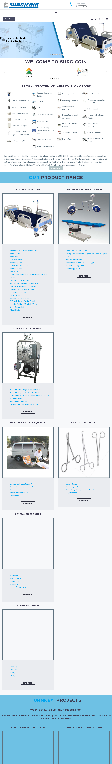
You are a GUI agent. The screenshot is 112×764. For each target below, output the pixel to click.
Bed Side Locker (16, 253)
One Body (13, 666)
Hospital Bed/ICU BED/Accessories (23, 250)
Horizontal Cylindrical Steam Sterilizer (25, 392)
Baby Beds (14, 256)
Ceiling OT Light (18, 141)
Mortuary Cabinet (28, 605)
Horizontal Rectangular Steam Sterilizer (26, 389)
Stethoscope (15, 581)
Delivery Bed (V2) (44, 108)
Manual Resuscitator (18, 587)
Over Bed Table (16, 259)
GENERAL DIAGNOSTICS (28, 514)
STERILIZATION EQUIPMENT (28, 328)
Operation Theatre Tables (76, 250)
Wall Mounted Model (74, 259)
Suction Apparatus (73, 268)
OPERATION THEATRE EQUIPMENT (84, 189)
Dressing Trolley (68, 94)
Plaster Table (15, 295)
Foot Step (14, 271)
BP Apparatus (15, 578)
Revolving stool (16, 262)
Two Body (13, 669)
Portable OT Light (19, 125)
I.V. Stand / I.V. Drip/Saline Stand (22, 301)
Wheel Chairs (15, 310)
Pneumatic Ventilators (19, 493)
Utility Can (14, 575)
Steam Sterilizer (18, 94)
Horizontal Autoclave (20, 100)
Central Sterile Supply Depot (84, 727)
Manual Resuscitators (18, 490)
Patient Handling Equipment (21, 487)
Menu (56, 12)
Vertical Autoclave (19, 107)
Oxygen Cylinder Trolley (19, 280)
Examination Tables (18, 292)
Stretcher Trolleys (69, 132)
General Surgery (72, 484)
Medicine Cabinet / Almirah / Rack (23, 304)
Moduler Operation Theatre (28, 727)
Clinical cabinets (94, 132)
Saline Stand (92, 109)
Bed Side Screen (16, 268)
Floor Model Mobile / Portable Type (80, 262)
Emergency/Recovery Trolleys (22, 289)
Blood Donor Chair (17, 307)
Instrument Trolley (45, 114)
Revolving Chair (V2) (70, 100)
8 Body (12, 675)
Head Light (14, 584)
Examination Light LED (75, 265)
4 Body (12, 672)
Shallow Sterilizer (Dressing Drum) (24, 404)
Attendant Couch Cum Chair (21, 265)
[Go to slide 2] (52, 78)
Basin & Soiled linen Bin (19, 298)
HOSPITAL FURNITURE (28, 189)
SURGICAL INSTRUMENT (84, 423)
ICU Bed (40, 101)
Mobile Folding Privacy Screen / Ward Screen (45, 130)
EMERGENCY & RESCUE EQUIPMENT (28, 423)
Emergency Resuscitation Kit (21, 484)
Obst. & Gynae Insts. (74, 487)
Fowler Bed (66, 139)
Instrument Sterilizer (18, 401)
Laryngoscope (71, 493)
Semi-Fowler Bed (94, 94)
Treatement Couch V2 (46, 146)
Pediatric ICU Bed (44, 139)
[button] (4, 72)
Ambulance (14, 495)
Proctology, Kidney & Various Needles (81, 490)
